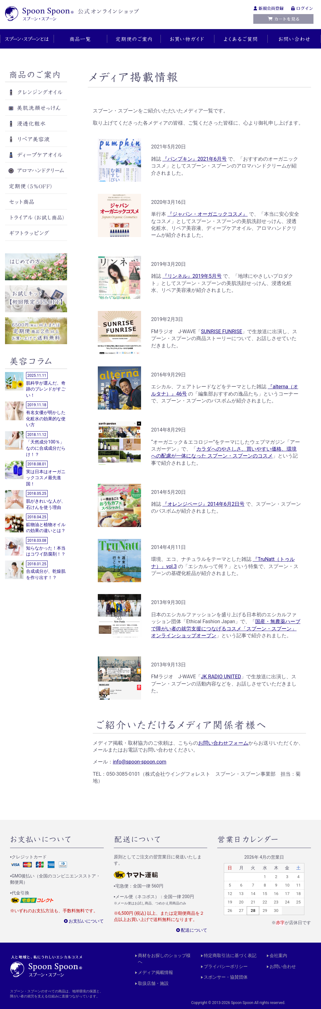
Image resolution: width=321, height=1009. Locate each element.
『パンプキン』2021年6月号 (194, 159)
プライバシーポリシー (226, 966)
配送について (194, 929)
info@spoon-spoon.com (139, 762)
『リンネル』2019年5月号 (192, 276)
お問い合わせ (283, 966)
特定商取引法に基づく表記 (230, 955)
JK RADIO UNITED (221, 677)
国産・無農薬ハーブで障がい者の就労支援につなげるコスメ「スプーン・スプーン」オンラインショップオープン (225, 628)
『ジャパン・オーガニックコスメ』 (207, 214)
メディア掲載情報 (155, 972)
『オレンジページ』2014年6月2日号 (203, 504)
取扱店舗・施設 (153, 983)
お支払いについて (86, 921)
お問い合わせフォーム (223, 743)
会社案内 (278, 955)
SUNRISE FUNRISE (221, 331)
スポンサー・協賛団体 (226, 977)
